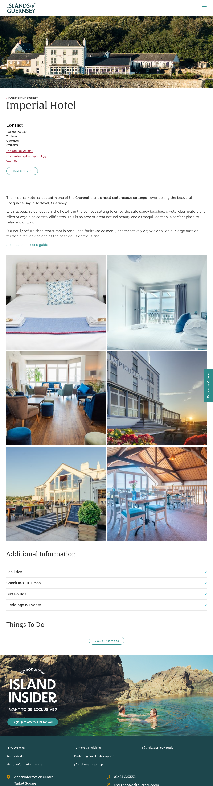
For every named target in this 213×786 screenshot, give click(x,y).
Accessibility (15, 756)
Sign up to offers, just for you (33, 722)
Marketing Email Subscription (94, 756)
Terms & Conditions (87, 747)
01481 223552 (121, 776)
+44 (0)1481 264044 (19, 150)
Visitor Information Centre (24, 764)
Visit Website (22, 171)
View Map (12, 161)
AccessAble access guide (27, 245)
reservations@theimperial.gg (26, 156)
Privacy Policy (15, 747)
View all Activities (106, 640)
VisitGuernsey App (88, 764)
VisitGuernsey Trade (157, 747)
